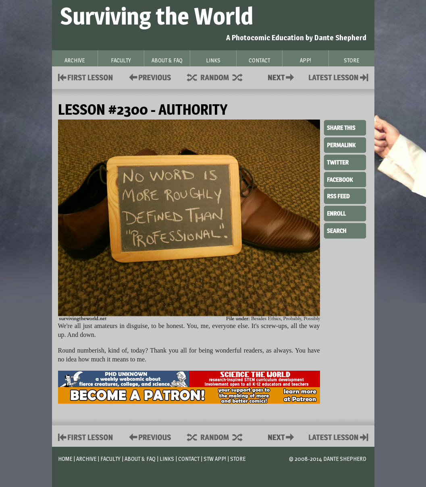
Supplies (220, 76)
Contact (282, 76)
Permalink (345, 144)
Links (167, 458)
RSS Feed (345, 195)
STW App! (215, 458)
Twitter (345, 161)
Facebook (345, 178)
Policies (148, 76)
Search (345, 230)
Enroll (345, 212)
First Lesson (85, 76)
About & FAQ (140, 458)
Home (65, 458)
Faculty (110, 458)
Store (237, 458)
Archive (86, 458)
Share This (345, 128)
